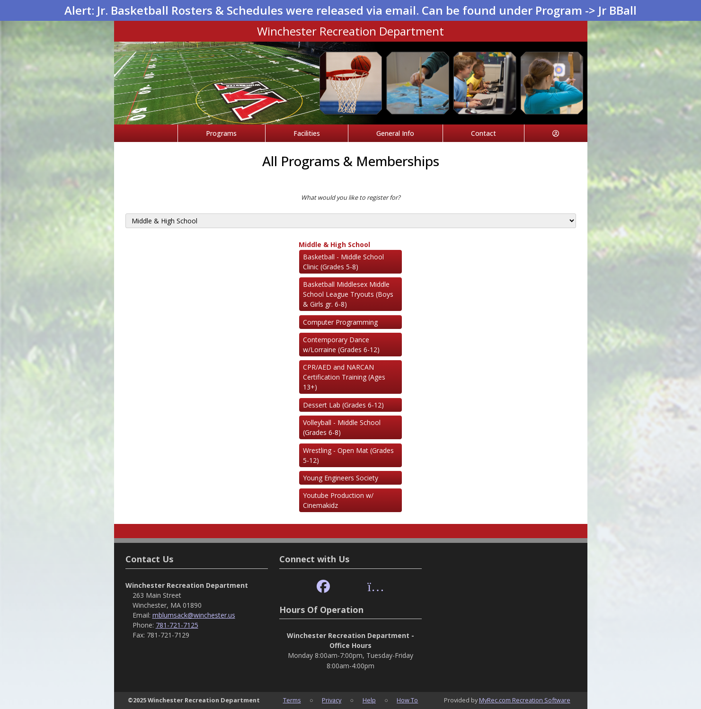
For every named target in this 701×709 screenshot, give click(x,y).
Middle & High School (334, 244)
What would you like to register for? (350, 197)
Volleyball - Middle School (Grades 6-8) (342, 427)
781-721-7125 (177, 624)
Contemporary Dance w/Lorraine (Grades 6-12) (341, 344)
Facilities (306, 133)
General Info (395, 133)
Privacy (331, 700)
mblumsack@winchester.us (193, 615)
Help (369, 700)
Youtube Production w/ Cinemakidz (338, 500)
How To (407, 700)
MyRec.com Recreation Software (524, 700)
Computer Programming (340, 322)
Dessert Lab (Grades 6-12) (343, 404)
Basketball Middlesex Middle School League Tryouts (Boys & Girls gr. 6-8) (348, 294)
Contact (483, 133)
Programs (221, 133)
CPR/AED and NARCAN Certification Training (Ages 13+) (344, 377)
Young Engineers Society (340, 477)
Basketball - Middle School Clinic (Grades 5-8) (343, 261)
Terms (292, 700)
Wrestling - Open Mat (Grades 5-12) (348, 455)
